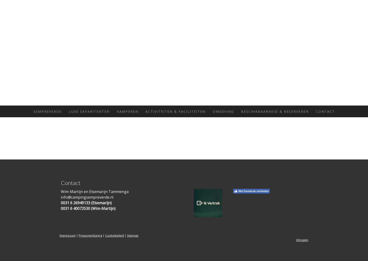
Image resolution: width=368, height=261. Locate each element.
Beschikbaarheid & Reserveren (275, 111)
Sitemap (132, 235)
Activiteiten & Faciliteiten (176, 111)
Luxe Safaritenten (89, 111)
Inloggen (302, 240)
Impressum (68, 235)
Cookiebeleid (114, 235)
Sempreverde (47, 111)
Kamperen (127, 111)
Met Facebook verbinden (251, 191)
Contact (325, 111)
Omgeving (223, 111)
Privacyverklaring (90, 235)
